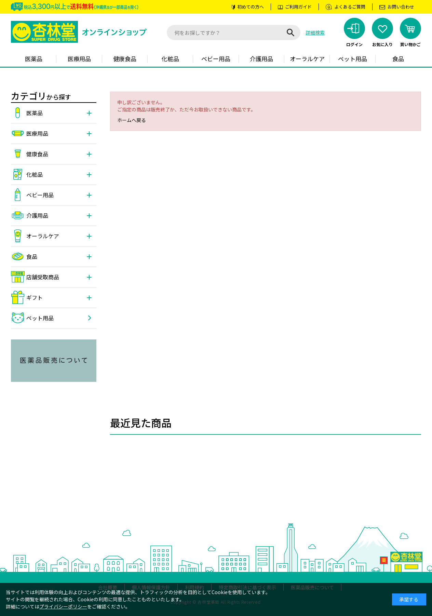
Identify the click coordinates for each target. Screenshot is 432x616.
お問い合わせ (401, 6)
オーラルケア (307, 58)
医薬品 (33, 58)
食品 (398, 58)
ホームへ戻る (131, 120)
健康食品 (124, 58)
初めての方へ (250, 6)
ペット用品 (352, 58)
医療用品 (79, 58)
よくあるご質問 (349, 6)
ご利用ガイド (298, 6)
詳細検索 (315, 32)
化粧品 (170, 58)
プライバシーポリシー (63, 606)
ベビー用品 (215, 58)
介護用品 (261, 58)
